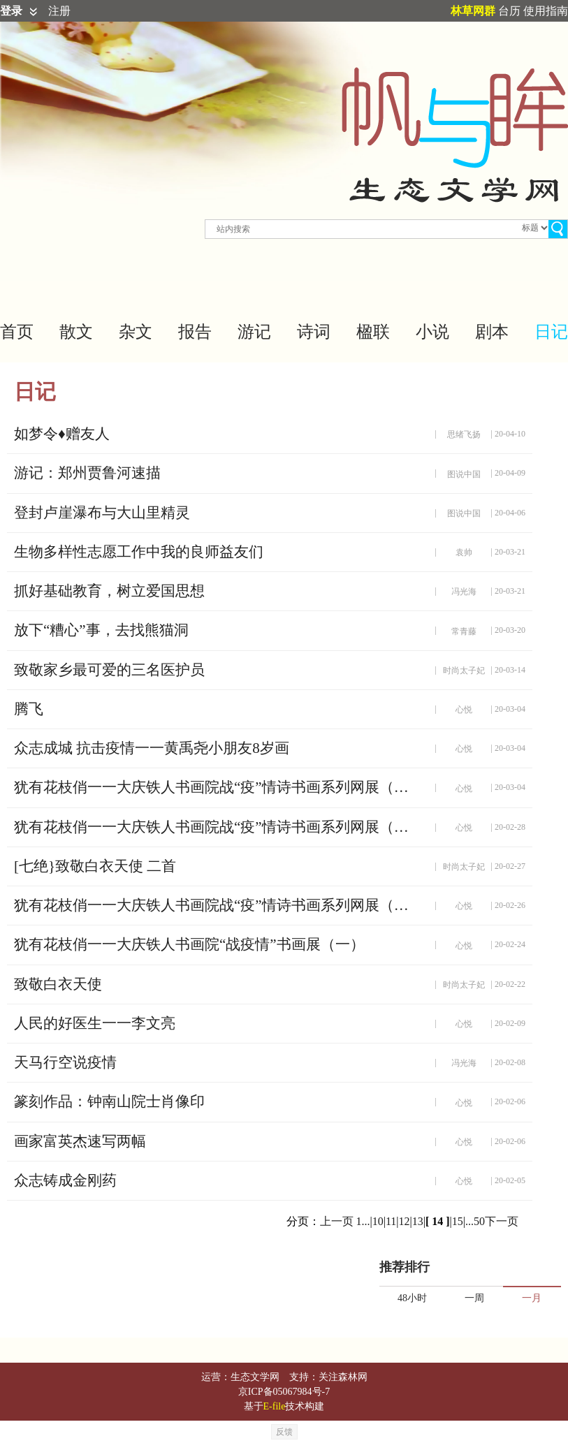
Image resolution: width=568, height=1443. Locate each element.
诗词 (313, 332)
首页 (17, 332)
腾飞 (28, 709)
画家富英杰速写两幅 (80, 1141)
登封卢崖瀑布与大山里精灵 (102, 512)
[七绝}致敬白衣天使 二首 (95, 866)
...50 (475, 1221)
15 (457, 1221)
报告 (195, 332)
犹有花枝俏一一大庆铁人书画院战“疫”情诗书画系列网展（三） (216, 827)
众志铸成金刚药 (65, 1180)
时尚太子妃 (464, 670)
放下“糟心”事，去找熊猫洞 (101, 630)
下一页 (501, 1221)
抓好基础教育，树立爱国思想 (109, 591)
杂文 (135, 332)
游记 (254, 332)
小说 (432, 332)
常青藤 (463, 631)
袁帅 (464, 552)
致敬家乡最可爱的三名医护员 (109, 669)
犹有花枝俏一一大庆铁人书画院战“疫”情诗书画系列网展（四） (216, 787)
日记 (551, 332)
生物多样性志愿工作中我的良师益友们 (138, 551)
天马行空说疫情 (65, 1062)
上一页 (337, 1221)
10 (378, 1221)
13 (417, 1221)
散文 (76, 332)
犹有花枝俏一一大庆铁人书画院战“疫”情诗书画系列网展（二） (216, 905)
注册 (59, 11)
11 (391, 1221)
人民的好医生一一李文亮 (94, 1023)
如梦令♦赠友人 (62, 433)
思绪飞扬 (464, 434)
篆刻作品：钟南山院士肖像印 (109, 1101)
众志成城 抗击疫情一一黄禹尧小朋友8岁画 (151, 748)
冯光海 (463, 591)
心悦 (464, 710)
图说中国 (464, 474)
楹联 (373, 332)
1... (363, 1221)
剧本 (492, 332)
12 (404, 1221)
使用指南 (545, 11)
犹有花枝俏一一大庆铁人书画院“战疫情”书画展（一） (189, 944)
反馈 (284, 1432)
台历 (509, 11)
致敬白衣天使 (58, 984)
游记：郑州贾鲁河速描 (87, 472)
